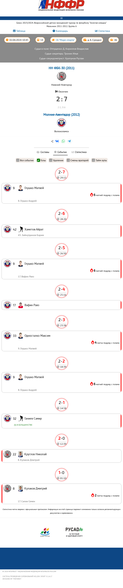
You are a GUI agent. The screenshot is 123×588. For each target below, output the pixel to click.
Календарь (62, 31)
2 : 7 (61, 99)
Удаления (56, 160)
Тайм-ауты (99, 160)
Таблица (20, 31)
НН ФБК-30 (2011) (61, 68)
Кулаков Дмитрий (35, 488)
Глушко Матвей (34, 377)
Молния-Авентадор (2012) (61, 114)
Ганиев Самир (33, 418)
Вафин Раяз (32, 305)
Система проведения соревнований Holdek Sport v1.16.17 (27, 576)
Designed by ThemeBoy (11, 579)
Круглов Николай (35, 454)
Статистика (104, 31)
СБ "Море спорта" (65, 40)
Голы (41, 160)
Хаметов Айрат (34, 229)
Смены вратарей (78, 160)
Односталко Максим (37, 335)
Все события (25, 160)
